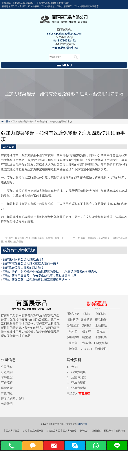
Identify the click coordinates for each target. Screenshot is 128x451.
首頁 (24, 430)
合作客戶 (84, 430)
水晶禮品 (101, 325)
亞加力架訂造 (69, 430)
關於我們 (108, 430)
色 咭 (74, 366)
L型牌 (86, 313)
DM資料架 (101, 343)
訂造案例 (7, 372)
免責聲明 (7, 403)
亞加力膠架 (78, 388)
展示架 (73, 331)
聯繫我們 (120, 430)
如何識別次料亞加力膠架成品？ (23, 259)
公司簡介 (7, 366)
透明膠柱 (101, 348)
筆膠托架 (101, 337)
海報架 (86, 325)
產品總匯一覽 (36, 430)
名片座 (100, 331)
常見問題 (7, 393)
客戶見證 (7, 377)
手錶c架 (86, 343)
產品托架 (101, 319)
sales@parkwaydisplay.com (64, 33)
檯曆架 (73, 343)
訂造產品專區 (53, 430)
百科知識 (96, 430)
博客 (8, 121)
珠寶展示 (73, 325)
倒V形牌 (73, 319)
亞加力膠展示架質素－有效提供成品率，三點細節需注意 (39, 275)
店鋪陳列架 (78, 377)
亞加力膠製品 (12, 430)
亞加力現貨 (78, 382)
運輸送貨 (7, 388)
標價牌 (73, 348)
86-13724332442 (64, 40)
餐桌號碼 (86, 319)
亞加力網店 (78, 372)
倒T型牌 (101, 313)
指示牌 (86, 331)
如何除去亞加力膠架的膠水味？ (23, 267)
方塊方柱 (86, 348)
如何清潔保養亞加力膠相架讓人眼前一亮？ (31, 263)
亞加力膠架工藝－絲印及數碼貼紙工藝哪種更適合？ (36, 279)
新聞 (12, 398)
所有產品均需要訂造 (65, 48)
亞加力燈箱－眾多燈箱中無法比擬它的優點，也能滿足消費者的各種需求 (50, 271)
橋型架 (86, 337)
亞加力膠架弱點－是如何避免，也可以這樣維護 (100, 238)
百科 (21, 398)
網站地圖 (82, 423)
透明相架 (73, 313)
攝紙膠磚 (73, 337)
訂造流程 (7, 382)
